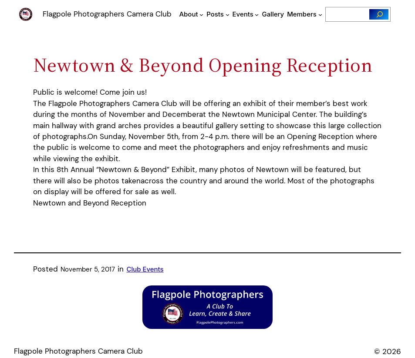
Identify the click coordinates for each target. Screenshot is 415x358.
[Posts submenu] (227, 14)
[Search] (378, 14)
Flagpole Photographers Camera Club (107, 14)
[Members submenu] (320, 14)
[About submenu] (201, 14)
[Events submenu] (257, 14)
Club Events (144, 269)
